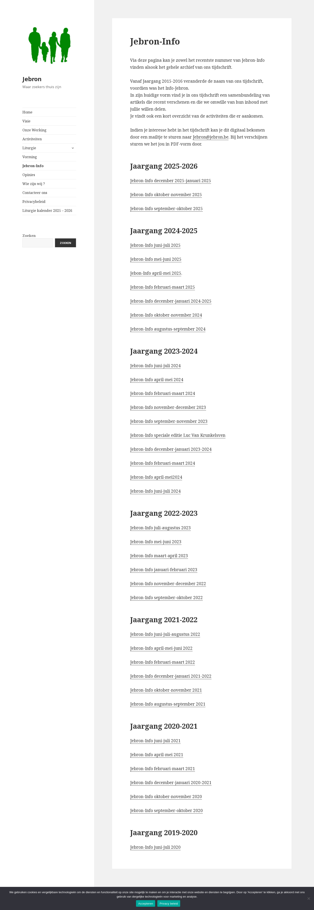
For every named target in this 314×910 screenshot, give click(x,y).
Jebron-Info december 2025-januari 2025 (170, 180)
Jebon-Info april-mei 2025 (155, 273)
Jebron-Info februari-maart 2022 (162, 662)
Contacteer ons (34, 192)
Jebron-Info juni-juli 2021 (155, 741)
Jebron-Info (33, 165)
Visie (26, 121)
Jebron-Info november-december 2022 (168, 583)
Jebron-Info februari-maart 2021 (162, 768)
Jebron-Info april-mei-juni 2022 (161, 648)
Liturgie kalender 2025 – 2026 (47, 210)
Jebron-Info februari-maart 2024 (162, 393)
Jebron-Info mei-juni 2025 (155, 259)
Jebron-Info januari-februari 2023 (163, 569)
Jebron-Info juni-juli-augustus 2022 (165, 634)
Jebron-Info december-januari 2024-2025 (171, 301)
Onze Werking (34, 130)
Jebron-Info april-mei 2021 (156, 754)
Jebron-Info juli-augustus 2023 (160, 528)
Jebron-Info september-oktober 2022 (166, 597)
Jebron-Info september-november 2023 (169, 421)
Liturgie (29, 148)
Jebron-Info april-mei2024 (156, 477)
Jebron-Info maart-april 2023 (159, 556)
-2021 (206, 782)
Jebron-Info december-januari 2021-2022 (171, 676)
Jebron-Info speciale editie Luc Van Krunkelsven (177, 435)
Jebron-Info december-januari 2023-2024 (171, 449)
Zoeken (29, 235)
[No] (308, 898)
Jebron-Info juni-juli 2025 (155, 245)
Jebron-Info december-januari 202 (164, 782)
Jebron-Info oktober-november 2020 (166, 796)
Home (27, 112)
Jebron (32, 79)
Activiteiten (32, 139)
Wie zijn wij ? (33, 183)
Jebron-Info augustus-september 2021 (167, 704)
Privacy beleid (169, 903)
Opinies (28, 174)
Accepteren (145, 903)
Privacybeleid (33, 201)
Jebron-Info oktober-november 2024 (166, 315)
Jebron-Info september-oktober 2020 (166, 810)
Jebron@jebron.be (210, 137)
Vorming (29, 156)
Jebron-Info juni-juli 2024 (155, 365)
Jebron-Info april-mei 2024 (156, 379)
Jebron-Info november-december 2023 (168, 407)
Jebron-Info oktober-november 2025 (166, 194)
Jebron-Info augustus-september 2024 (167, 329)
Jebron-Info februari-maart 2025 (162, 287)
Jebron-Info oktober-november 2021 (166, 690)
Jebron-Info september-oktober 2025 (166, 208)
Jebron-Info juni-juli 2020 (155, 847)
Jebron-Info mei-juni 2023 (155, 542)
